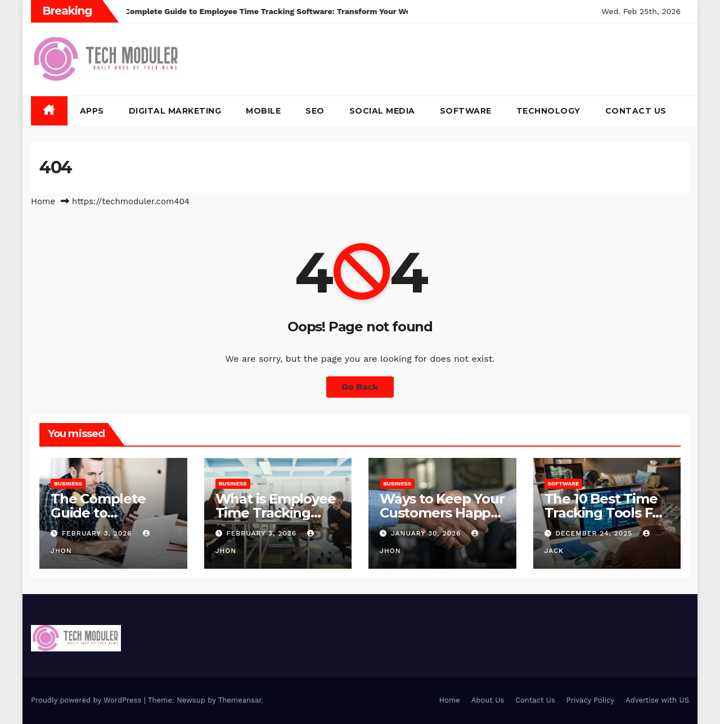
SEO (315, 111)
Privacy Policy (590, 700)
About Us (487, 700)
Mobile (263, 111)
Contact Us (636, 111)
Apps (92, 111)
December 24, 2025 (595, 533)
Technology (548, 111)
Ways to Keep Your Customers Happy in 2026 (442, 513)
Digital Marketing (175, 111)
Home (43, 201)
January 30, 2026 (427, 533)
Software (466, 111)
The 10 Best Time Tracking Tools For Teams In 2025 (605, 513)
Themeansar (240, 700)
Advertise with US (657, 700)
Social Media (382, 111)
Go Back (360, 386)
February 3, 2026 (98, 533)
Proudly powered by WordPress (87, 700)
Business (68, 483)
